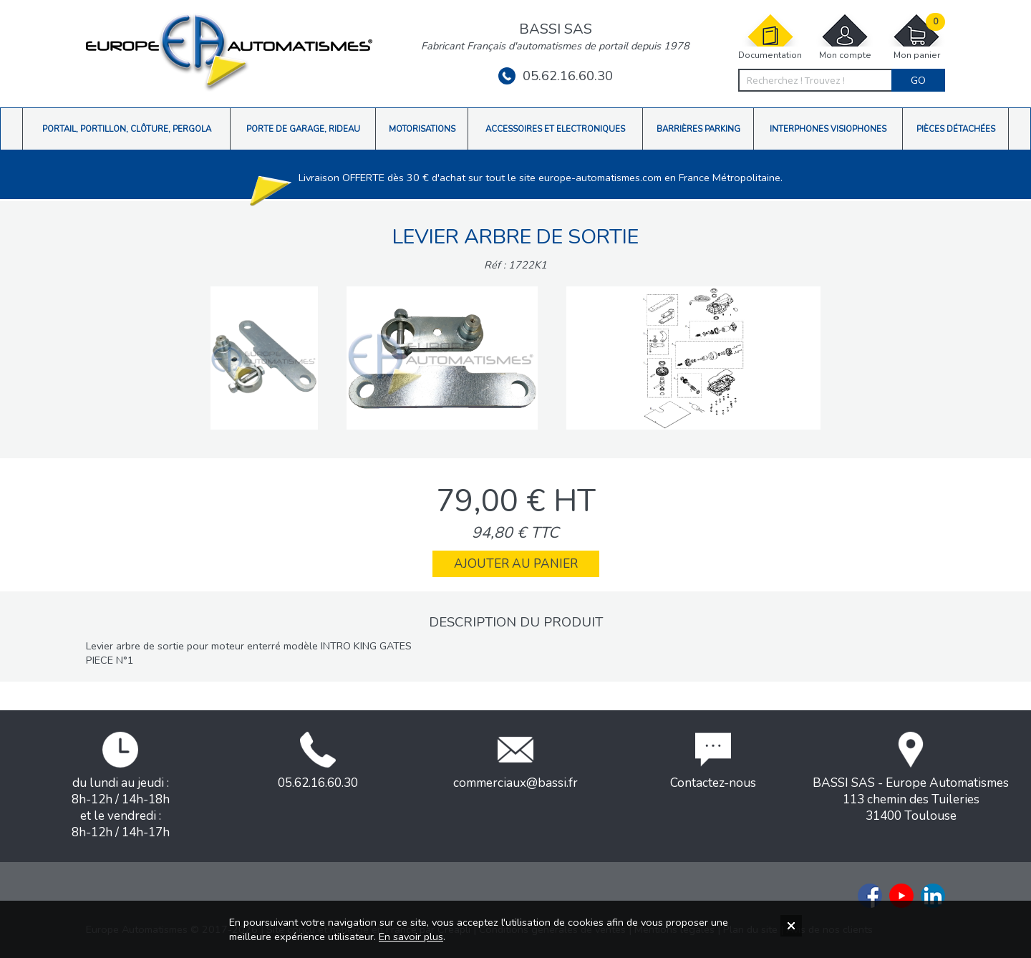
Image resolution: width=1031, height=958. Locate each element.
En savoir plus (411, 936)
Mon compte (844, 37)
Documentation (770, 37)
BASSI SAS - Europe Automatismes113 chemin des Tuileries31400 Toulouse (911, 778)
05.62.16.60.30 (555, 75)
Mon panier (916, 37)
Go (918, 80)
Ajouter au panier (516, 564)
